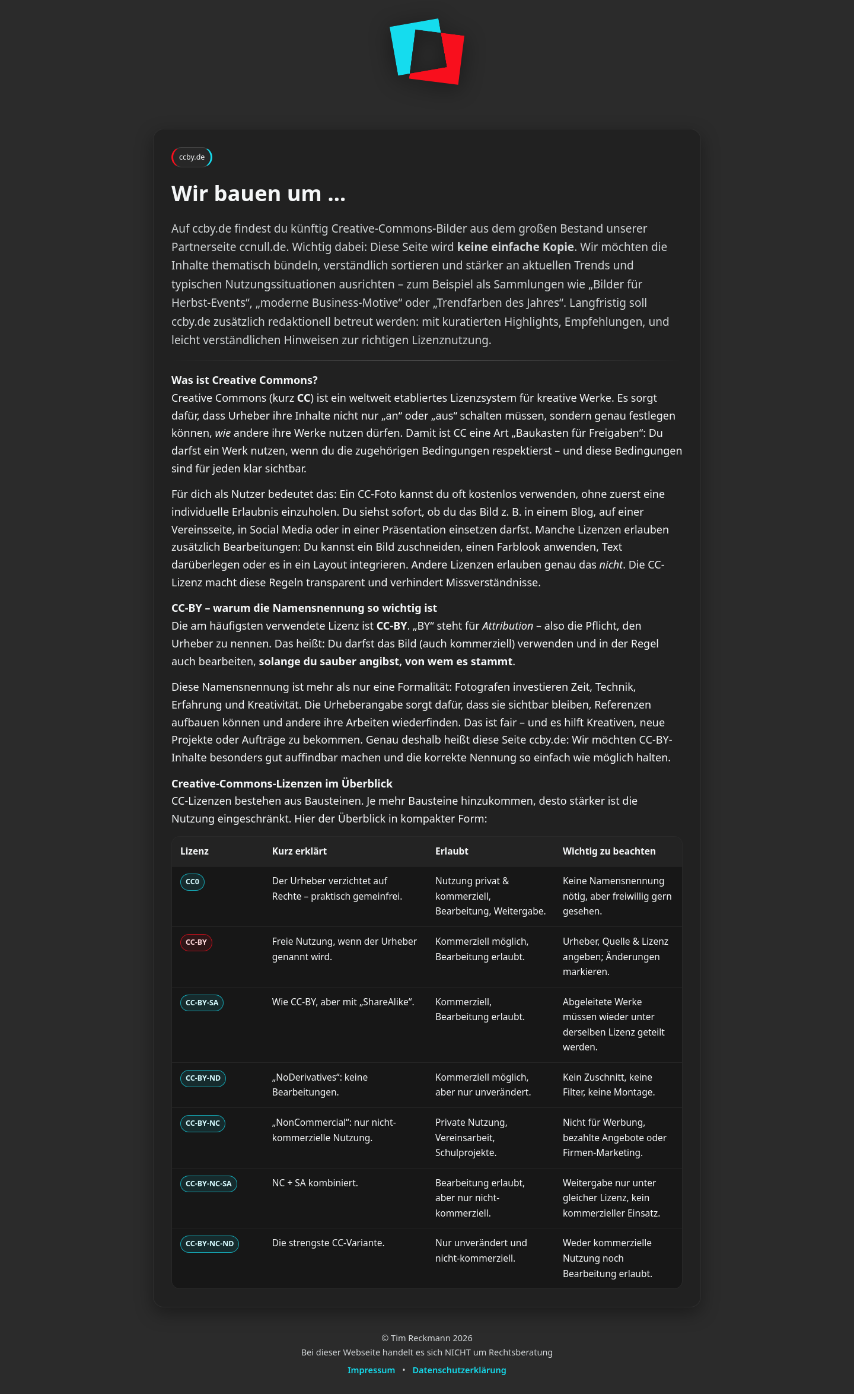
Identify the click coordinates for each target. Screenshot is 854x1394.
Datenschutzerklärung (459, 1370)
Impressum (371, 1370)
